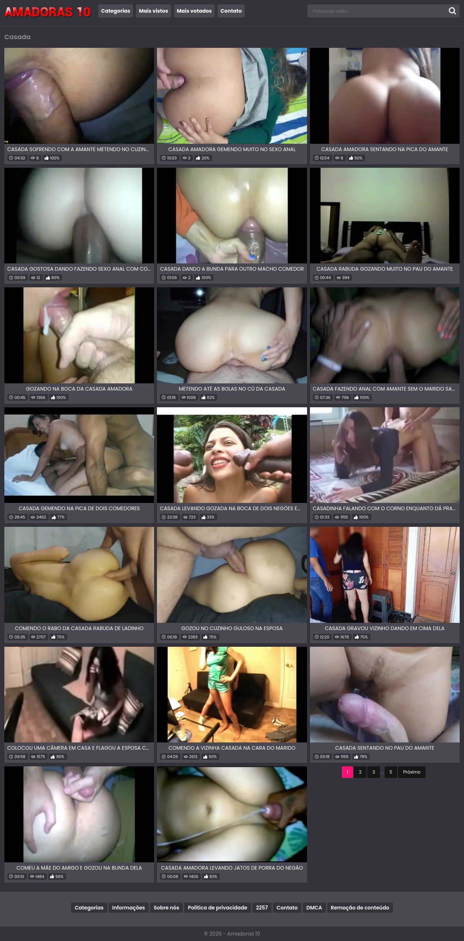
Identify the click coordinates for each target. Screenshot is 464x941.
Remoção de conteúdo (360, 907)
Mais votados (194, 10)
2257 (262, 907)
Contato (231, 10)
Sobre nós (166, 907)
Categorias (115, 10)
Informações (128, 907)
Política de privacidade (217, 907)
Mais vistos (153, 10)
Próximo (411, 772)
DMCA (314, 907)
